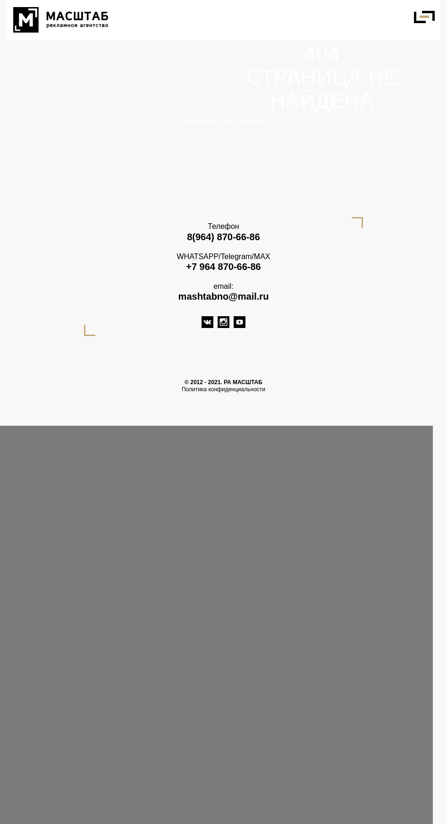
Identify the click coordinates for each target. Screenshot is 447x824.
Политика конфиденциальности (223, 389)
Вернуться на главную (223, 121)
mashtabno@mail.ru (223, 296)
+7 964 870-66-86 (223, 266)
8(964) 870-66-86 (223, 237)
